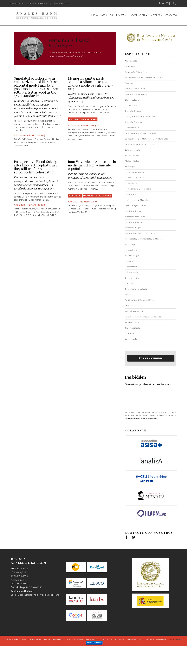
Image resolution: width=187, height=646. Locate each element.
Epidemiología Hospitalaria (139, 144)
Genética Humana (134, 172)
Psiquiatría (131, 305)
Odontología (131, 272)
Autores (155, 15)
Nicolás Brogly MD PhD (29, 212)
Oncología (130, 283)
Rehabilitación (132, 322)
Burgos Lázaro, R (83, 205)
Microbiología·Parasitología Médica (144, 239)
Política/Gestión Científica (139, 300)
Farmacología (132, 155)
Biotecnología (132, 100)
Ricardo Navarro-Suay (85, 129)
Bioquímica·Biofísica (136, 94)
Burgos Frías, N (98, 205)
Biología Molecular (135, 89)
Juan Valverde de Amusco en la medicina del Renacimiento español (92, 165)
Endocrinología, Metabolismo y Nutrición (147, 139)
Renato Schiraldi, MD (49, 212)
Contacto (171, 15)
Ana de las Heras (47, 142)
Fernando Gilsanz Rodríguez (97, 132)
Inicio (94, 15)
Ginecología (131, 183)
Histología (130, 194)
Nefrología (130, 244)
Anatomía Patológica (136, 72)
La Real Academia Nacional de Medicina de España (35, 594)
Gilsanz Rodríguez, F (89, 208)
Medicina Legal (133, 228)
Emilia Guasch (27, 139)
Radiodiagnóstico (134, 311)
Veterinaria (131, 339)
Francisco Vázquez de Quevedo (94, 135)
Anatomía (75, 195)
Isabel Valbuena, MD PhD (32, 208)
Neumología (131, 250)
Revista (120, 15)
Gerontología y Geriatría (138, 178)
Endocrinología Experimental (140, 133)
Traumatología (132, 328)
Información (137, 15)
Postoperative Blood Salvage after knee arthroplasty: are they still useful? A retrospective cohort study (36, 166)
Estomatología (132, 150)
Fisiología (130, 166)
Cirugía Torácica (134, 122)
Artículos (107, 15)
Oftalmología (132, 278)
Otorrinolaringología (136, 289)
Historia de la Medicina (83, 119)
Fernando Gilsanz (21, 145)
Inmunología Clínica (136, 205)
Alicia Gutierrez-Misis (29, 142)
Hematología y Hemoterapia (140, 189)
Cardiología (131, 105)
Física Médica (132, 161)
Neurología (131, 261)
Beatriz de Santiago (43, 139)
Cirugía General (133, 111)
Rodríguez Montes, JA (77, 212)
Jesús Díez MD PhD (23, 215)
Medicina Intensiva (135, 217)
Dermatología (132, 128)
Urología (129, 333)
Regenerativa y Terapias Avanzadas (143, 317)
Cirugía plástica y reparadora (140, 116)
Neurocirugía (132, 255)
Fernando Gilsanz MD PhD (44, 215)
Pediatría (130, 294)
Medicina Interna (134, 222)
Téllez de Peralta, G (107, 208)
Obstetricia (131, 267)
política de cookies (175, 639)
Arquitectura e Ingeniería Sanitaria (144, 78)
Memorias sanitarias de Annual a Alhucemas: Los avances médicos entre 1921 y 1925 (90, 83)
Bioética (129, 83)
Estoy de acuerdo (94, 643)
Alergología (131, 61)
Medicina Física (133, 211)
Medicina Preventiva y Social (140, 233)
